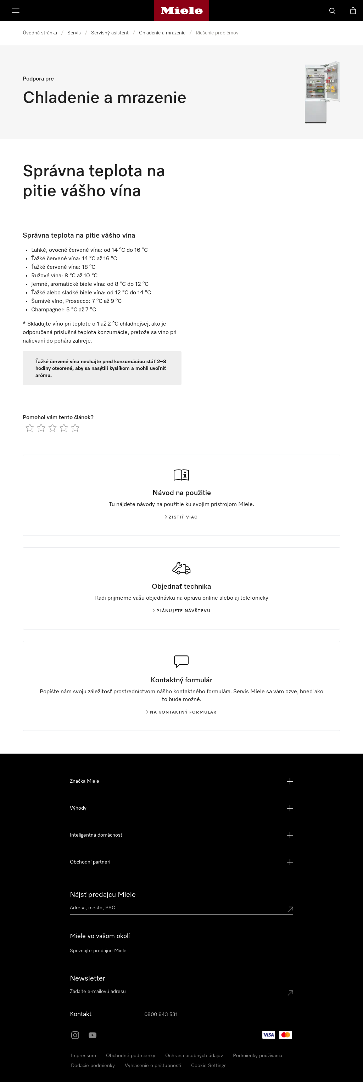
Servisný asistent (110, 32)
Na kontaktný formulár (181, 712)
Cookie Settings (209, 1065)
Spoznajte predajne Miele (98, 950)
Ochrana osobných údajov (194, 1055)
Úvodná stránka (40, 32)
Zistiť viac (181, 517)
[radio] (30, 427)
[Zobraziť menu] (15, 10)
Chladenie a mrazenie (162, 32)
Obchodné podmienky (130, 1055)
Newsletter (87, 978)
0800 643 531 (161, 1014)
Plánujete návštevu (181, 611)
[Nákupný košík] (353, 10)
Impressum (83, 1055)
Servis (74, 32)
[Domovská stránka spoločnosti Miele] (182, 10)
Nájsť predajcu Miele (103, 894)
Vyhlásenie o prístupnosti (153, 1065)
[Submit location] (290, 909)
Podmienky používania (257, 1055)
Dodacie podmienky (93, 1065)
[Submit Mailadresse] (290, 993)
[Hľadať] (332, 10)
